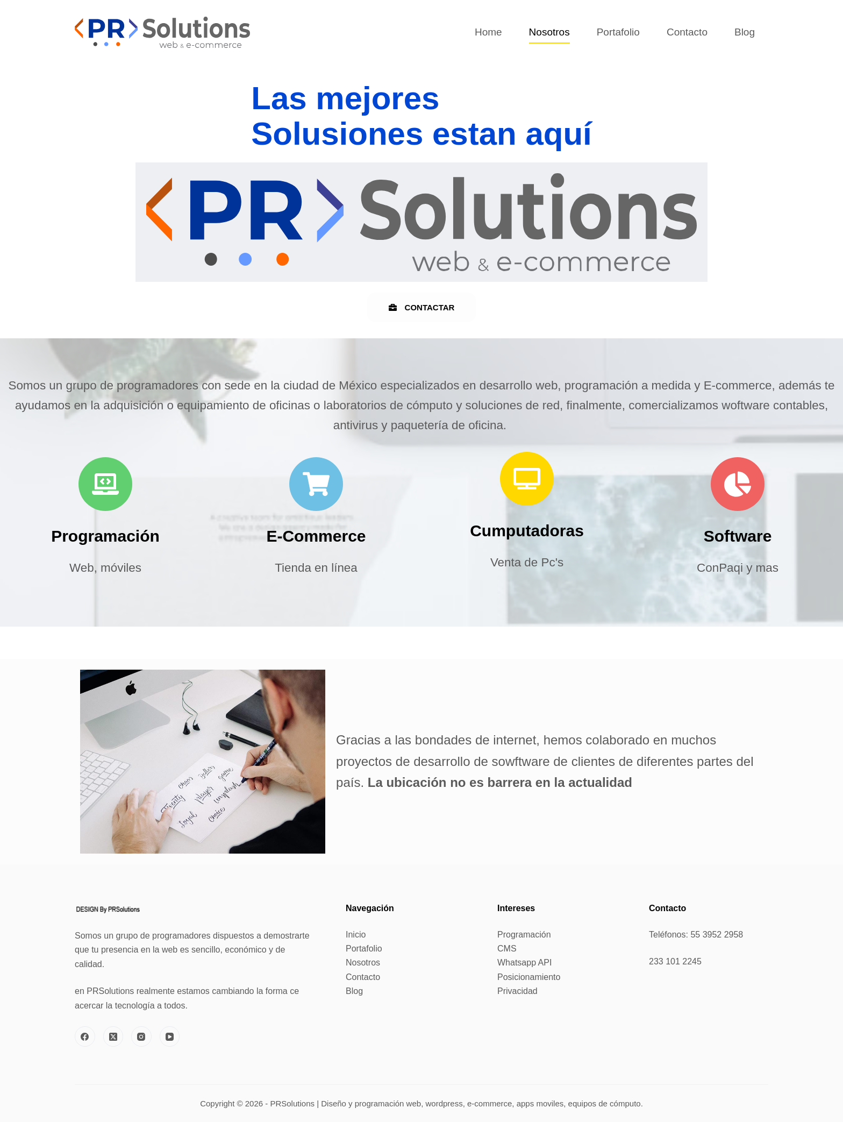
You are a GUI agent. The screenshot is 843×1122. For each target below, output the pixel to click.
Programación (524, 934)
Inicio (356, 934)
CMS (507, 948)
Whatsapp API (524, 962)
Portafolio (618, 32)
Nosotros (549, 32)
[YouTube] (170, 1036)
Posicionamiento (528, 977)
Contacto (687, 32)
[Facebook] (85, 1036)
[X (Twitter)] (113, 1036)
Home (488, 32)
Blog (744, 32)
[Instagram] (141, 1036)
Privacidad (517, 991)
